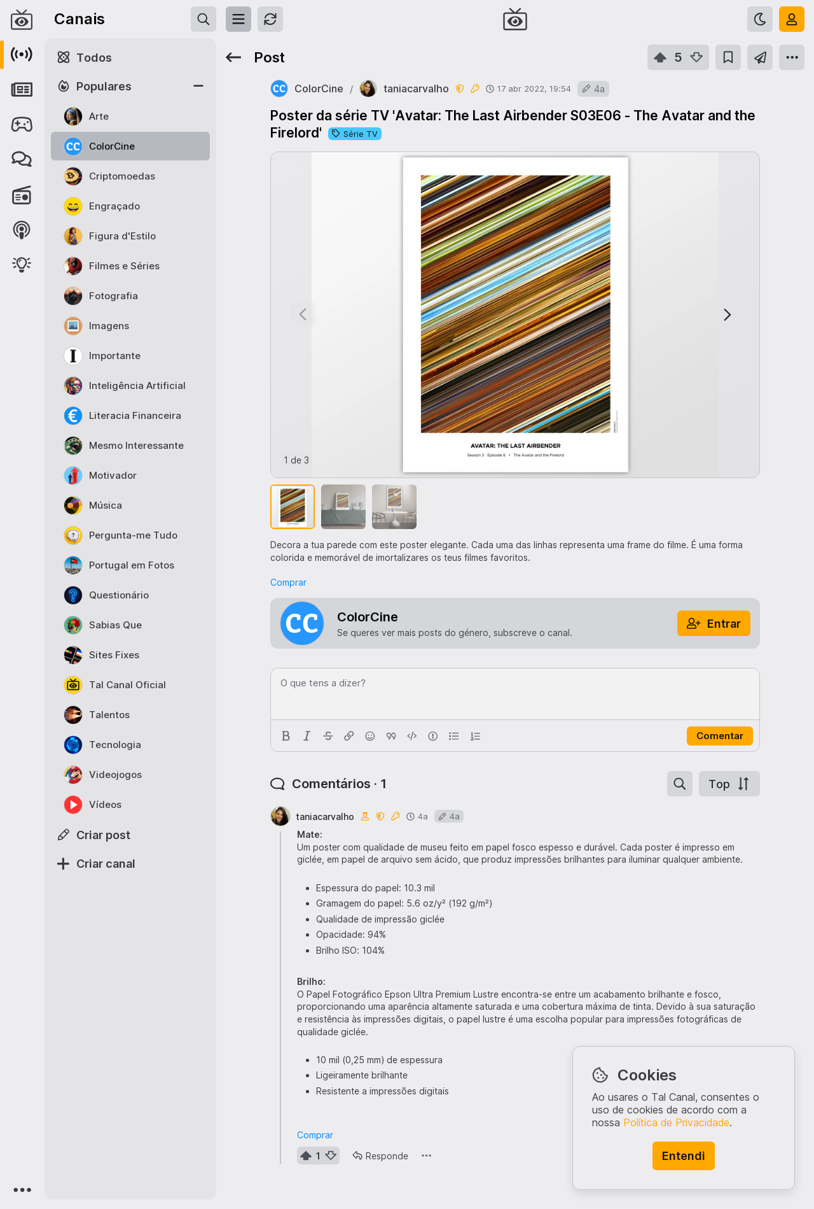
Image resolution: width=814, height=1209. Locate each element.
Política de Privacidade (676, 1122)
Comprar (288, 582)
